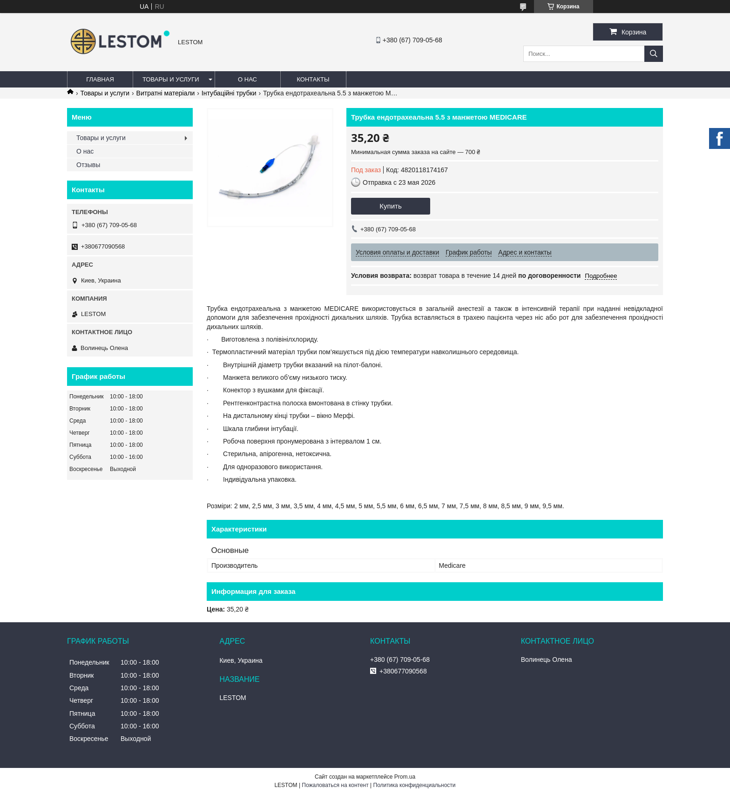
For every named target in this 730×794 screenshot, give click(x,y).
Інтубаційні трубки (229, 93)
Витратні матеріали (165, 93)
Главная (100, 79)
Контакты (313, 79)
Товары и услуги (170, 79)
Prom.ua (404, 777)
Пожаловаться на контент (335, 785)
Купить (390, 206)
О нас (247, 79)
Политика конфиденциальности (414, 785)
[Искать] (653, 54)
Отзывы (88, 164)
